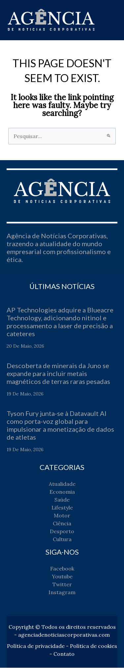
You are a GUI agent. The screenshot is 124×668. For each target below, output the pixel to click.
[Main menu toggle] (110, 20)
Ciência (62, 523)
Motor (62, 515)
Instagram (62, 592)
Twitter (62, 584)
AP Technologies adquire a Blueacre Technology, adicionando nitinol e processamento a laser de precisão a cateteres (60, 322)
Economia (62, 492)
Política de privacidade (36, 646)
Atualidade (62, 484)
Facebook (62, 569)
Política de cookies (93, 646)
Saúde (62, 500)
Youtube (62, 576)
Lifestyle (62, 508)
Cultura (62, 539)
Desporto (62, 531)
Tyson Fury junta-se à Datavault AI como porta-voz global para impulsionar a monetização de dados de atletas (60, 425)
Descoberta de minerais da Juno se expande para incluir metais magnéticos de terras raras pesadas (58, 374)
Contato (64, 654)
